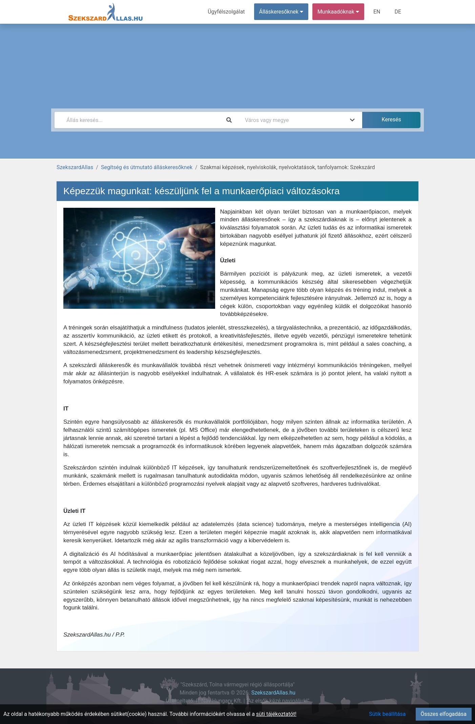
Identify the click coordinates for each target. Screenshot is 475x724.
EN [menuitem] (376, 11)
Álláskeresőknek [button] (281, 11)
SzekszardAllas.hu (273, 692)
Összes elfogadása (444, 714)
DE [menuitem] (397, 11)
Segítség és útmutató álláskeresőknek (146, 167)
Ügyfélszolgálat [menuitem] (226, 11)
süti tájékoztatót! (276, 714)
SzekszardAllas (75, 167)
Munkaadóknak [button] (338, 11)
